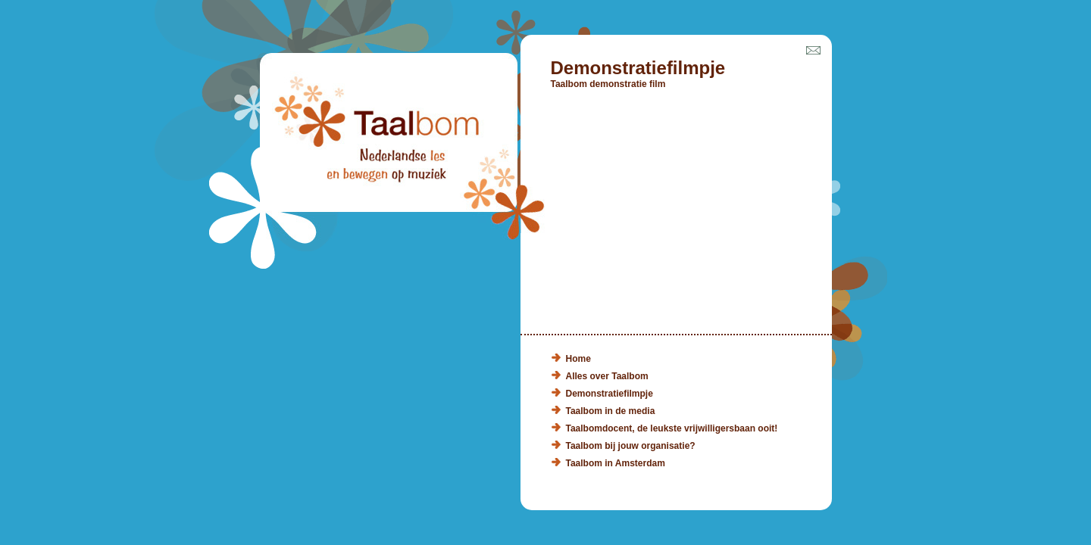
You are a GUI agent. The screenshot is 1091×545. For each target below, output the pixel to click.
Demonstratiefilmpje (609, 393)
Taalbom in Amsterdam (615, 463)
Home (578, 358)
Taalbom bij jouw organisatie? (631, 446)
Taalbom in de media (610, 411)
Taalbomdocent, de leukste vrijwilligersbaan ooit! (672, 428)
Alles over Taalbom (607, 376)
